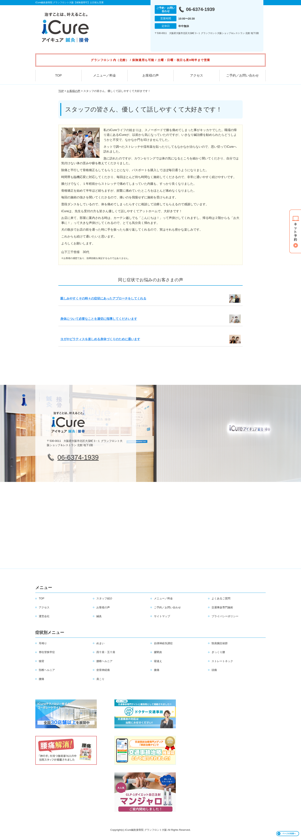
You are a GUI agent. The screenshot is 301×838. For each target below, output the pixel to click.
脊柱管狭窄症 (47, 652)
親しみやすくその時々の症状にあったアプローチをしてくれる (103, 298)
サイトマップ (162, 616)
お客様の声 (150, 75)
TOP (58, 75)
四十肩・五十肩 (105, 652)
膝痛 (156, 669)
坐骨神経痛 (103, 669)
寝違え (158, 661)
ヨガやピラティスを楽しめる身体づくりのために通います (100, 339)
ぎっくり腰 (218, 652)
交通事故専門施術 (222, 607)
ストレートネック (222, 661)
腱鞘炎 (158, 652)
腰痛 (41, 678)
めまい (100, 643)
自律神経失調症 (163, 643)
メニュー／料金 (104, 75)
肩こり (100, 678)
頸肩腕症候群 (220, 643)
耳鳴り (43, 643)
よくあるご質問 (221, 598)
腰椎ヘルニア (104, 661)
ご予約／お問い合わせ (242, 75)
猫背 (41, 661)
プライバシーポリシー (225, 616)
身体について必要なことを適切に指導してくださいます (98, 318)
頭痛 (214, 669)
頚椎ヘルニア (47, 669)
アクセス (196, 75)
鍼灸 (99, 616)
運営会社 (44, 616)
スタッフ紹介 (104, 598)
